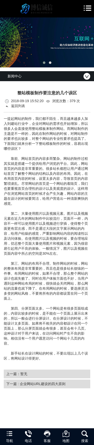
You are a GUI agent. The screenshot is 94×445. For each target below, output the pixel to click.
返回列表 (15, 106)
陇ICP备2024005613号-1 (57, 426)
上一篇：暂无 (16, 374)
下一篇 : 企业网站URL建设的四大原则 (35, 384)
